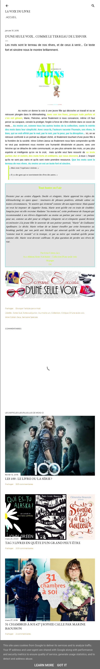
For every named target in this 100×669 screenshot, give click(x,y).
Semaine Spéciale (30, 317)
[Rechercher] (93, 5)
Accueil (11, 17)
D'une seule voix (76, 313)
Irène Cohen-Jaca (13, 317)
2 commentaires (23, 634)
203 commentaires (24, 548)
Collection (55, 313)
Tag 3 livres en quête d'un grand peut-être (42, 543)
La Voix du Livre (17, 11)
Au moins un (44, 313)
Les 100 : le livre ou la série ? (28, 479)
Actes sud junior (30, 313)
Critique (65, 313)
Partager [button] (9, 308)
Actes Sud (17, 313)
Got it (62, 665)
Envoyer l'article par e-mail (28, 308)
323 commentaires (24, 484)
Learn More (44, 665)
